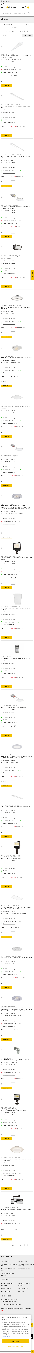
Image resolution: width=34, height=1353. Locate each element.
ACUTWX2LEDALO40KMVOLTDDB (10, 1208)
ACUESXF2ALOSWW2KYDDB (9, 1107)
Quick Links (17, 1279)
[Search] (17, 13)
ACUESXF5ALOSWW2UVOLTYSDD (11, 556)
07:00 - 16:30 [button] (28, 4)
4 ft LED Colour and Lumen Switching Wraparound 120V (16, 807)
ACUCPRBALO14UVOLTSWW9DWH (11, 956)
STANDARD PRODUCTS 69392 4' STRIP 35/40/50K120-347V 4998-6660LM (16, 56)
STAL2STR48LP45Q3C (7, 54)
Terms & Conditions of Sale (9, 1265)
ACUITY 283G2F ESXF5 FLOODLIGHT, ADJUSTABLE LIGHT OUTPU (16, 558)
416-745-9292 (7, 1)
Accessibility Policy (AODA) (7, 1274)
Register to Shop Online (24, 1284)
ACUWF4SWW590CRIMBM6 (9, 706)
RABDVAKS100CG (6, 657)
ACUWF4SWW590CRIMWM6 (9, 205)
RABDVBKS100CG (6, 1058)
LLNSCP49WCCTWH (7, 356)
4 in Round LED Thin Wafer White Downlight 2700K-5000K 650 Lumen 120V (16, 207)
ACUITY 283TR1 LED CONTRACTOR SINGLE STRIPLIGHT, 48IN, (16, 157)
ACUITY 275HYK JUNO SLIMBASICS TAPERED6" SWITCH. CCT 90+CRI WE (16, 1159)
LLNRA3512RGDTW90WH (8, 504)
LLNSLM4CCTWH (6, 755)
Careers (21, 1291)
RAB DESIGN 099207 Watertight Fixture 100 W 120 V (15, 658)
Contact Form (6, 1291)
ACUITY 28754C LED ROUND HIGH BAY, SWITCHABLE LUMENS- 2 (15, 308)
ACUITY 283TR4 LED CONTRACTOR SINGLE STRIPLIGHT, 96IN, (16, 106)
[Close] (29, 1317)
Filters (8, 24)
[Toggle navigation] (2, 7)
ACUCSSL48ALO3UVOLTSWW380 (11, 155)
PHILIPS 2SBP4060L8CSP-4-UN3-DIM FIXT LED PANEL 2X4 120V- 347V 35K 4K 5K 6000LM (16, 908)
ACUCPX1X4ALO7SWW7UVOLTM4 (11, 606)
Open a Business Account (7, 1284)
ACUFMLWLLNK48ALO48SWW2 (10, 805)
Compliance (5, 1261)
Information (17, 1257)
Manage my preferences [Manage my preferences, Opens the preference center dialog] (15, 1346)
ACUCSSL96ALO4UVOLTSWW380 (11, 104)
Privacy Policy (23, 1261)
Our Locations (6, 1288)
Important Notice (24, 1269)
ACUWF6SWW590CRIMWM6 (9, 455)
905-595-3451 (16, 1304)
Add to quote (6, 537)
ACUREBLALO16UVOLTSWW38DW (11, 306)
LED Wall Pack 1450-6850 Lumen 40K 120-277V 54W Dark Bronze (16, 1210)
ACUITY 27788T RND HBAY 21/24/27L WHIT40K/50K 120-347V (17, 958)
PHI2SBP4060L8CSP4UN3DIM (10, 905)
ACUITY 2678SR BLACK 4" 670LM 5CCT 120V (13, 707)
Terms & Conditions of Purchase (26, 1265)
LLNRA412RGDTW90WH (8, 1006)
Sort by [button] (25, 24)
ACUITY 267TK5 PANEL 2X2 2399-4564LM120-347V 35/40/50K (15, 407)
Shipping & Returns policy (8, 1269)
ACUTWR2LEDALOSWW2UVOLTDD (11, 255)
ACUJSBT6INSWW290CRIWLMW (10, 1157)
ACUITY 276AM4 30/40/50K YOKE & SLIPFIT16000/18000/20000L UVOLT (11, 857)
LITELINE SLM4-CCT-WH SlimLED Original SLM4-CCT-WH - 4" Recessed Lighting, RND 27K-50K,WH (17, 757)
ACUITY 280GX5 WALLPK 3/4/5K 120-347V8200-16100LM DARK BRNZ (15, 257)
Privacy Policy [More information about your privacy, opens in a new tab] (6, 1336)
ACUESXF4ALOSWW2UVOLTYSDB (10, 855)
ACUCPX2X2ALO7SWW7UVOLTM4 (11, 405)
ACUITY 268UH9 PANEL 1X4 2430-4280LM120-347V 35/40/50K (15, 608)
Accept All (15, 1341)
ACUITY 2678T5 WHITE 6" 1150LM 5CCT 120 (13, 457)
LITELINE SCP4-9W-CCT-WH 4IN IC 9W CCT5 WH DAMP (16, 357)
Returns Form (23, 1288)
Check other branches (9, 72)
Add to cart (6, 85)
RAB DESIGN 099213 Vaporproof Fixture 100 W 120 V (16, 1060)
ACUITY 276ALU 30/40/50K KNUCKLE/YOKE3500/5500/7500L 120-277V (13, 1109)
